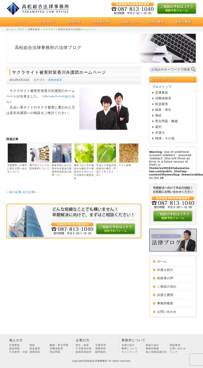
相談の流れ (152, 345)
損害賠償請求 (84, 351)
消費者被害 (55, 79)
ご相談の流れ (128, 21)
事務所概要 (183, 21)
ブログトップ (162, 86)
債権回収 (35, 351)
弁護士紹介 (47, 21)
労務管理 (100, 345)
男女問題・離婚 (166, 121)
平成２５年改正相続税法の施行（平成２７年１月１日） (106, 170)
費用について (129, 348)
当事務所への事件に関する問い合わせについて (17, 168)
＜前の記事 (14, 192)
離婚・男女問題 (59, 345)
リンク (174, 351)
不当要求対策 (84, 348)
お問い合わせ (167, 311)
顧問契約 (100, 351)
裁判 (158, 126)
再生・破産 (82, 345)
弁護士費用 (156, 21)
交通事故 (161, 92)
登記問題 (55, 351)
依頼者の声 (101, 21)
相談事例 (175, 345)
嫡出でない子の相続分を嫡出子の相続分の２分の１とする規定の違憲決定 (84, 172)
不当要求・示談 (18, 351)
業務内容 (74, 21)
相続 (158, 115)
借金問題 (14, 348)
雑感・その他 (165, 138)
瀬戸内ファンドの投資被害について (39, 167)
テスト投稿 (125, 165)
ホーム (20, 21)
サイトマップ (129, 351)
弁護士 (160, 132)
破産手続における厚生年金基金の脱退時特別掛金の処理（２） (62, 170)
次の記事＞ (30, 192)
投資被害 (161, 104)
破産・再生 (163, 109)
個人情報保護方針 (156, 351)
